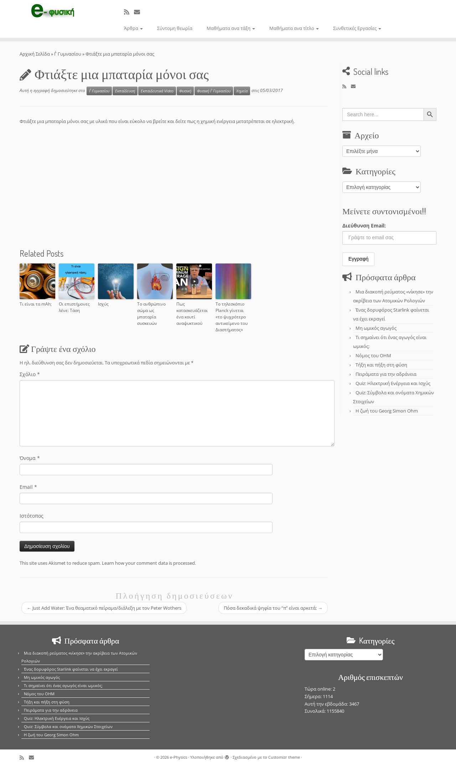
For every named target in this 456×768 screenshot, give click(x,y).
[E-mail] (139, 12)
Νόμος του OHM (373, 355)
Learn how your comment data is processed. (149, 563)
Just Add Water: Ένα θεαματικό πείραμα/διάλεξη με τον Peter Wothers (104, 608)
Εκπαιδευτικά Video (157, 90)
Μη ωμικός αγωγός (376, 328)
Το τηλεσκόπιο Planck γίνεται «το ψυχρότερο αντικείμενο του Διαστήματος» (232, 317)
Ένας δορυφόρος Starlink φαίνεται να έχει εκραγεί (71, 669)
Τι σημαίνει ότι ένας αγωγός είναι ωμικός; (63, 685)
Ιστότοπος (31, 515)
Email (28, 486)
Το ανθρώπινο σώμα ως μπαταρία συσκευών (151, 313)
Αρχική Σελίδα (35, 54)
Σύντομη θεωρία (174, 28)
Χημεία (242, 90)
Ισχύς (103, 304)
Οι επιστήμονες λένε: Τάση (74, 307)
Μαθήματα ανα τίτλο (294, 28)
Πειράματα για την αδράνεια (386, 374)
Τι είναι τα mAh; (36, 304)
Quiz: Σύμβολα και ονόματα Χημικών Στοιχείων (68, 726)
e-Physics (178, 757)
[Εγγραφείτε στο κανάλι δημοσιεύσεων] (129, 12)
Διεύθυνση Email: (364, 225)
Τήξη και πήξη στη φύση (381, 365)
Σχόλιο (30, 374)
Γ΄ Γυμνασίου (67, 54)
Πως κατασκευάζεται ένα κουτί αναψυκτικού (192, 313)
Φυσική (185, 90)
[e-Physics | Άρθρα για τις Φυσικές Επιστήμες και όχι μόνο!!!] (52, 12)
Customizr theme (284, 757)
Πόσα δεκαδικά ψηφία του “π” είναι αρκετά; (273, 608)
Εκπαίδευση (125, 90)
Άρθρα (133, 28)
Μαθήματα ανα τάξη (231, 28)
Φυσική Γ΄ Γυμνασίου (213, 90)
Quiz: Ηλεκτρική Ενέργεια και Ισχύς (393, 383)
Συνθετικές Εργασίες (357, 28)
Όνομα (30, 458)
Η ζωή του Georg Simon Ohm (387, 411)
